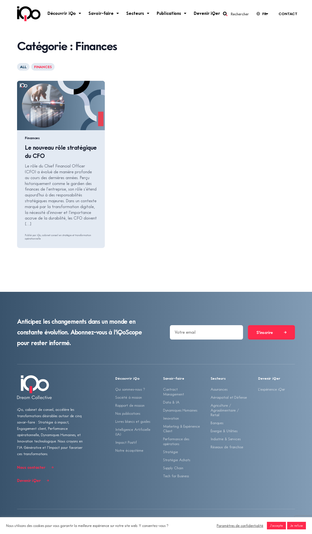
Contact (288, 13)
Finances (32, 138)
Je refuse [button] (296, 525)
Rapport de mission (129, 405)
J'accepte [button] (276, 525)
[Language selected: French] (262, 14)
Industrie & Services (226, 439)
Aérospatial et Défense (229, 397)
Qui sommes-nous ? (130, 389)
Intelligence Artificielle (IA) (132, 432)
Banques (217, 423)
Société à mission (128, 397)
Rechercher (240, 13)
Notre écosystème (129, 451)
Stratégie (170, 452)
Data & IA (171, 402)
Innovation (171, 418)
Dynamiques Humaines (180, 410)
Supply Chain (173, 469)
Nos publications (127, 414)
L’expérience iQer (271, 389)
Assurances (219, 389)
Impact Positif (126, 443)
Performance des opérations (176, 442)
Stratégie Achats (176, 460)
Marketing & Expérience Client (181, 429)
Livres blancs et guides (132, 422)
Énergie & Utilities (224, 431)
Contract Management (173, 391)
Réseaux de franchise (227, 447)
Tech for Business (176, 477)
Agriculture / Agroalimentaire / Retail (225, 410)
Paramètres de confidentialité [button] (240, 526)
